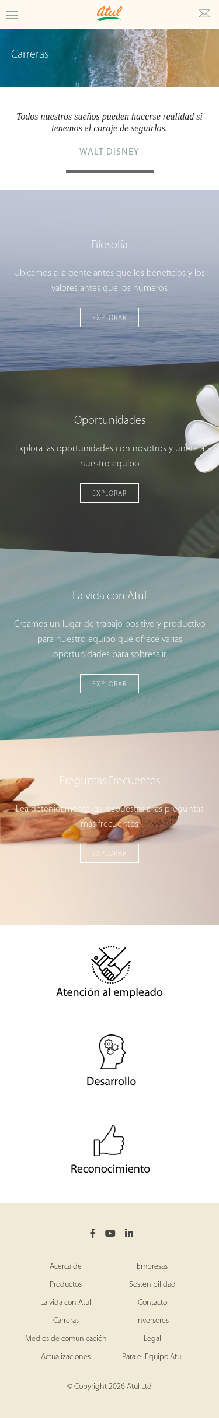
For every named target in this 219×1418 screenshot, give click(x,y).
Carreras (66, 1321)
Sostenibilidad (152, 1284)
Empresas (152, 1266)
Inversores (152, 1321)
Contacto (152, 1302)
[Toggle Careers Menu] (11, 14)
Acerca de (66, 1266)
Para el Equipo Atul (152, 1357)
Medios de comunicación (66, 1339)
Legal (152, 1339)
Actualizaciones (66, 1357)
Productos (66, 1284)
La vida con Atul (65, 1302)
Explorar (109, 318)
